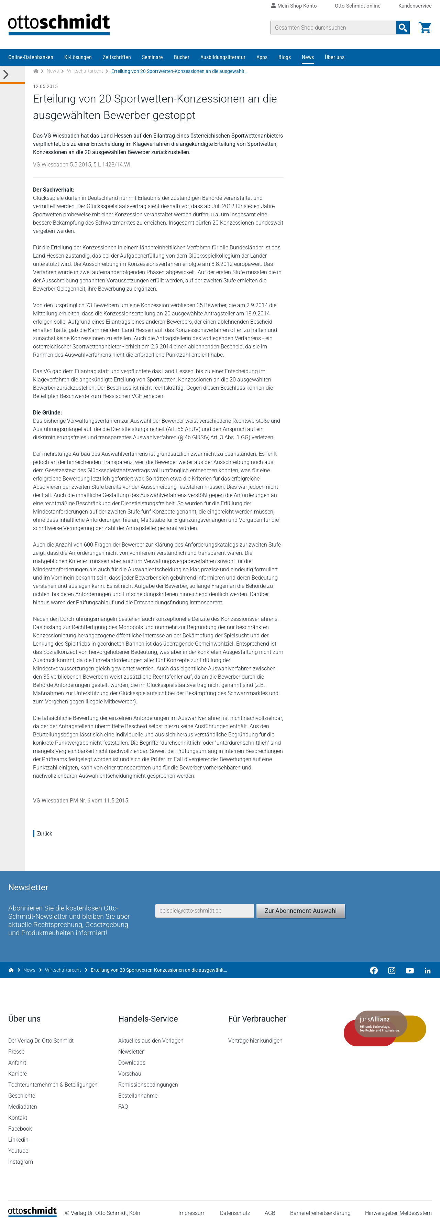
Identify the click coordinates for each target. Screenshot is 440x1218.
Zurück (44, 834)
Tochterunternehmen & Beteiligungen (53, 1077)
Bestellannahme (137, 1088)
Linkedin (18, 1132)
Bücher (181, 57)
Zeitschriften (117, 57)
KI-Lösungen (78, 57)
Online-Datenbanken (30, 57)
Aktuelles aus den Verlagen (151, 1033)
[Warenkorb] (425, 27)
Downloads (131, 1055)
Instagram (20, 1154)
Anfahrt (17, 1055)
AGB (270, 1206)
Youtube (18, 1143)
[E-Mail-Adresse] (204, 903)
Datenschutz (235, 1206)
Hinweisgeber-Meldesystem (398, 1206)
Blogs (284, 57)
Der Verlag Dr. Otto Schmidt (41, 1033)
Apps (261, 57)
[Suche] (333, 27)
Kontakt (17, 1110)
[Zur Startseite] (35, 71)
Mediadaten (22, 1099)
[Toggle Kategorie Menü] (12, 75)
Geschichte (21, 1088)
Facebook (20, 1121)
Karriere (17, 1066)
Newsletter (131, 1044)
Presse (16, 1044)
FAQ (123, 1099)
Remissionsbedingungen (148, 1077)
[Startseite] (32, 1208)
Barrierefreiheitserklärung (320, 1206)
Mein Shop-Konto (297, 6)
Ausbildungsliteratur (222, 57)
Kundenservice (415, 6)
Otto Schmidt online (358, 6)
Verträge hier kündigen (255, 1033)
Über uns (334, 57)
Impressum (192, 1206)
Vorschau (129, 1066)
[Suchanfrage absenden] (403, 27)
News (308, 57)
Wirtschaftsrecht (85, 71)
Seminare (152, 57)
